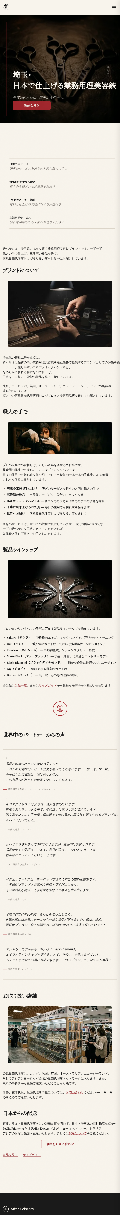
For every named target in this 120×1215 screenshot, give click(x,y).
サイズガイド (48, 685)
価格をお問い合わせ (60, 1144)
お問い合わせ (75, 1092)
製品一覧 (21, 685)
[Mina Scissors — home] (6, 7)
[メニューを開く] (113, 7)
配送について (78, 1133)
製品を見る (31, 105)
